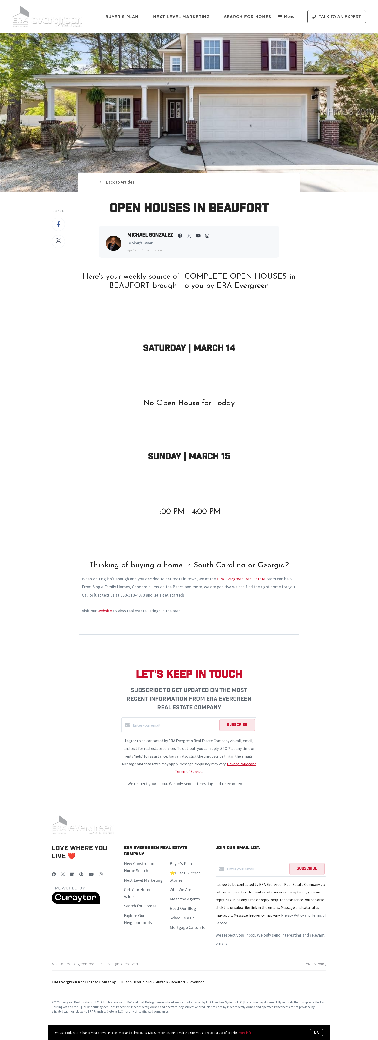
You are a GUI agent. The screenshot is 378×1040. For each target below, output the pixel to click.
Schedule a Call (183, 918)
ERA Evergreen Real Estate (241, 579)
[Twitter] (63, 874)
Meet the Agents (185, 899)
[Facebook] (54, 874)
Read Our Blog (183, 908)
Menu (286, 16)
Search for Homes (140, 906)
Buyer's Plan (122, 16)
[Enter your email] (175, 725)
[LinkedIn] (72, 874)
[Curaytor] (76, 902)
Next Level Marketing (181, 16)
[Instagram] (101, 874)
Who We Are (180, 889)
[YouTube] (91, 874)
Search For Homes (247, 16)
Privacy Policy (315, 963)
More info (245, 1033)
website (105, 611)
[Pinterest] (81, 874)
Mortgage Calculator (188, 927)
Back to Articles (120, 182)
